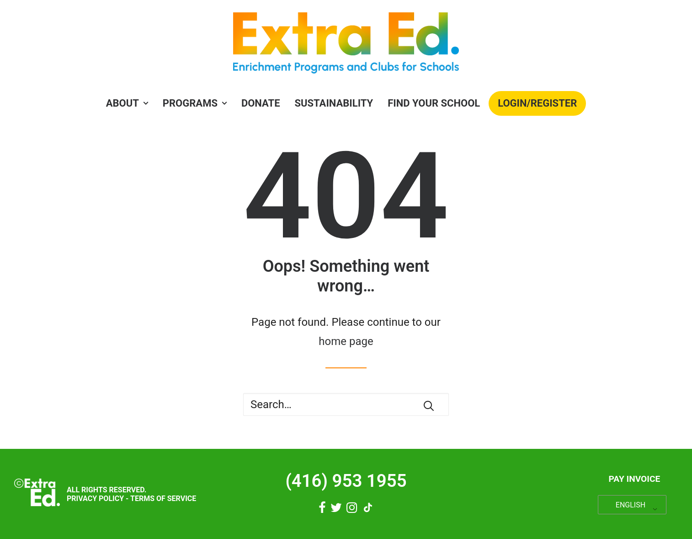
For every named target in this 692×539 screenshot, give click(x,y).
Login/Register (537, 103)
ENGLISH (630, 505)
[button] (428, 405)
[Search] (346, 404)
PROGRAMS (195, 103)
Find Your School (434, 103)
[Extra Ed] (346, 45)
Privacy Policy (95, 498)
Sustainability (334, 103)
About (127, 103)
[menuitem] (130, 103)
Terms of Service (163, 498)
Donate (260, 103)
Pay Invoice (634, 479)
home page (346, 341)
